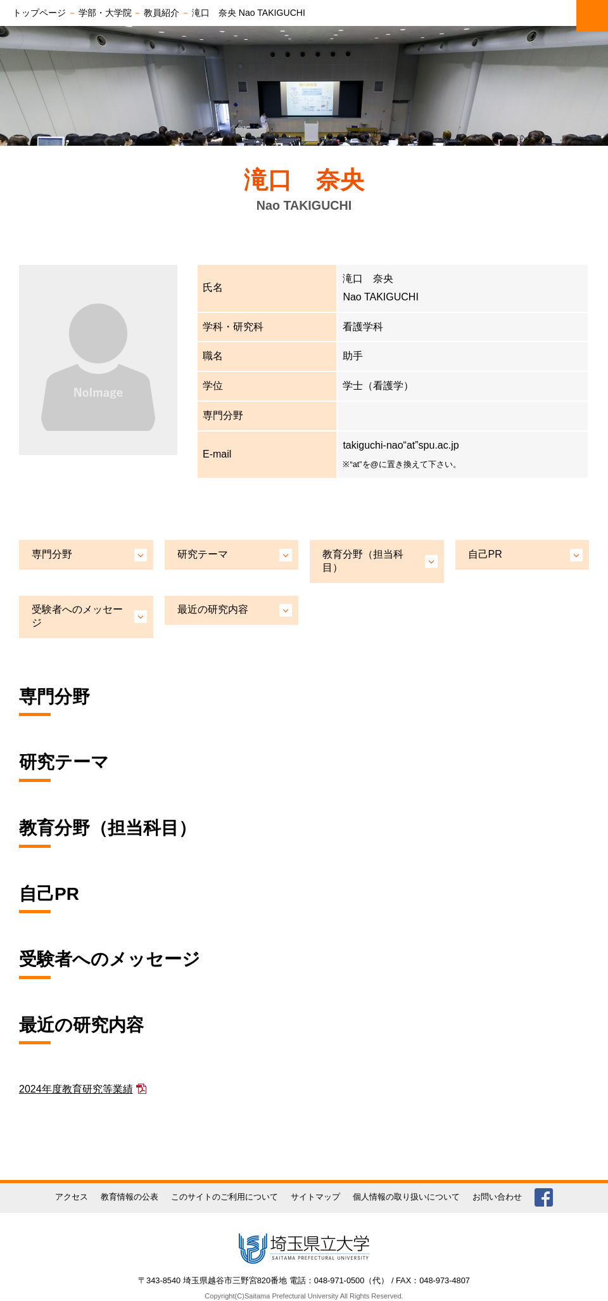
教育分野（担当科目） (362, 561)
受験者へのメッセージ (77, 616)
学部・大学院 (105, 13)
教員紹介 (161, 13)
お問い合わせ (497, 1197)
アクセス (71, 1197)
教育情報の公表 (129, 1197)
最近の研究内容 (212, 609)
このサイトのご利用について (224, 1197)
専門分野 (52, 554)
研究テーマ (202, 554)
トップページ (39, 13)
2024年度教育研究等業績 (76, 1089)
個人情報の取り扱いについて (406, 1197)
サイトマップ (315, 1197)
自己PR (485, 554)
